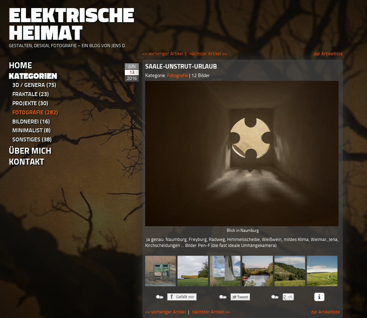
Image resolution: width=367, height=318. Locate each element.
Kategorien (33, 76)
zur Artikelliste (328, 53)
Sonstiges (32, 139)
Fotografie (35, 112)
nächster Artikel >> (208, 53)
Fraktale (30, 94)
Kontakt (26, 162)
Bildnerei (31, 121)
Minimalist (31, 130)
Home (20, 65)
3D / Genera (34, 85)
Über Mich (30, 151)
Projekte (30, 103)
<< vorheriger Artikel (162, 53)
